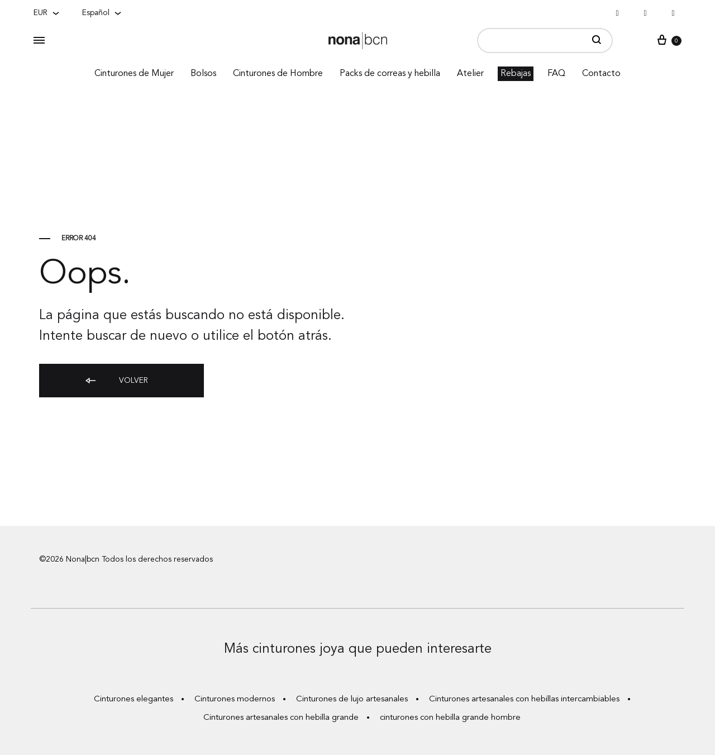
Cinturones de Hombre (278, 73)
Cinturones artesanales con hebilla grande (281, 718)
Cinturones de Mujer (134, 73)
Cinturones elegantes (133, 699)
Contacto (601, 73)
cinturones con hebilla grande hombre (450, 718)
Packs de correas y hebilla (390, 73)
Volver (116, 381)
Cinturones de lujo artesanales (352, 699)
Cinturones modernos (234, 699)
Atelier (470, 73)
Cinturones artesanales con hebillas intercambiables (524, 699)
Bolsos (203, 73)
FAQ (556, 73)
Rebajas (515, 73)
